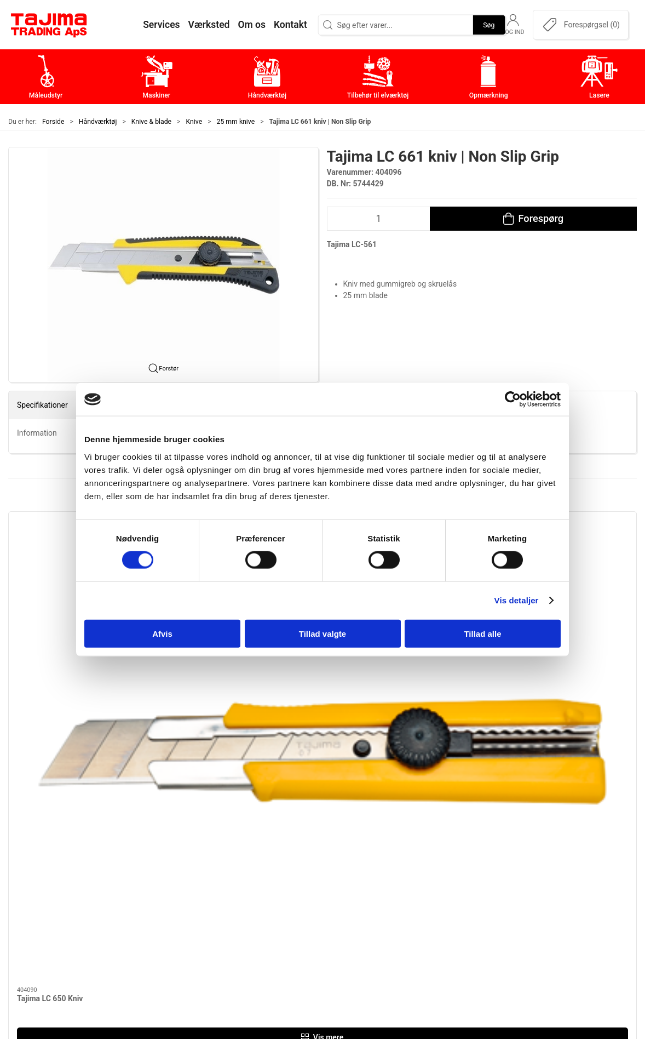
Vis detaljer (516, 600)
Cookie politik (474, 939)
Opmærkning (264, 904)
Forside (53, 121)
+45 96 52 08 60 (148, 902)
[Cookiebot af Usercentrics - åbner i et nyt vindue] (513, 399)
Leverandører (473, 887)
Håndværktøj (98, 121)
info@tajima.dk (146, 913)
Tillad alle (482, 633)
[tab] (311, 717)
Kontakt (463, 853)
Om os (460, 836)
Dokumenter (472, 904)
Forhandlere (471, 921)
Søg (488, 24)
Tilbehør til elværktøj (278, 887)
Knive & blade (151, 121)
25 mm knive (236, 121)
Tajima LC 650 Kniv (50, 639)
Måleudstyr (260, 836)
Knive (194, 121)
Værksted (467, 870)
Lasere (251, 921)
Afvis (162, 633)
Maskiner (256, 853)
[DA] (49, 25)
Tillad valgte (322, 633)
